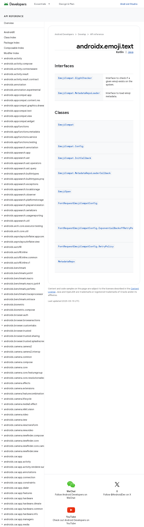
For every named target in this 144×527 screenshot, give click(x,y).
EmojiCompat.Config (70, 146)
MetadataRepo (66, 261)
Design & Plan (66, 3)
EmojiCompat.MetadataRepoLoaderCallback (84, 173)
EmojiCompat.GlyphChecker (75, 78)
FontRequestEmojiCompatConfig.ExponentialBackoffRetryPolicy (98, 228)
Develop (82, 34)
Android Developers (64, 34)
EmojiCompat (66, 124)
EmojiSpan (64, 191)
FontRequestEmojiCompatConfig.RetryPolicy (86, 246)
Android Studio (129, 3)
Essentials (40, 3)
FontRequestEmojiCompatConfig (77, 203)
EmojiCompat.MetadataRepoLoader (79, 93)
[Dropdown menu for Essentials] (50, 4)
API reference (14, 16)
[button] (21, 58)
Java (130, 52)
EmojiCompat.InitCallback (74, 158)
